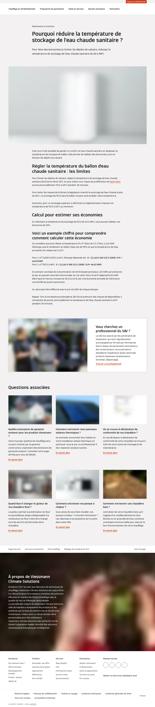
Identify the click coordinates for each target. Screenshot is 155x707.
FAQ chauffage (54, 549)
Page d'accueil (14, 549)
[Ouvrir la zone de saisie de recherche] (145, 9)
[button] (140, 549)
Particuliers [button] (115, 9)
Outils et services (76, 9)
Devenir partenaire (96, 9)
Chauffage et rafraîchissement (22, 9)
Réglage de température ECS (76, 549)
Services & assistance (34, 549)
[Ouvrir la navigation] (1, 8)
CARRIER (33, 704)
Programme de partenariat (52, 9)
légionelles (115, 181)
